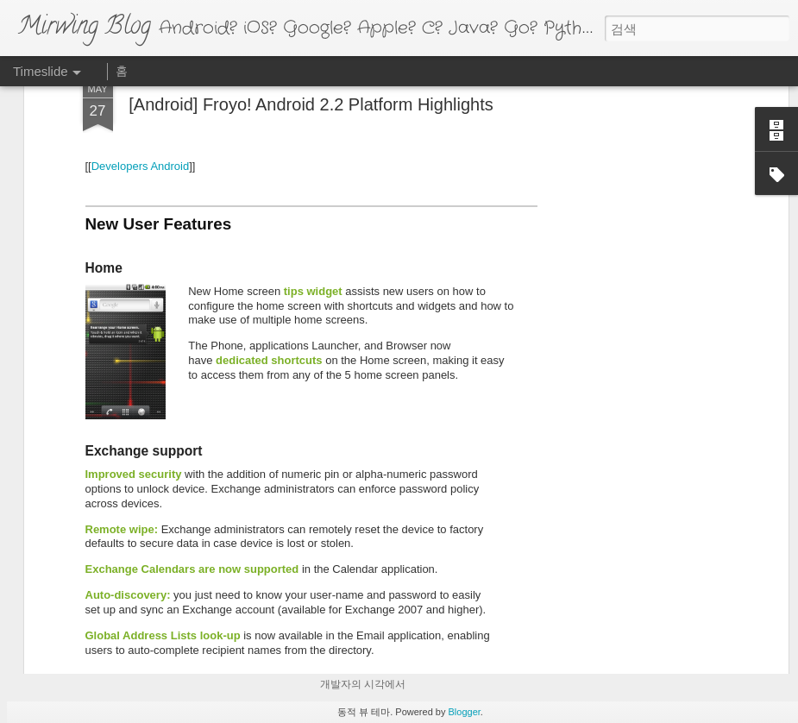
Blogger (465, 712)
